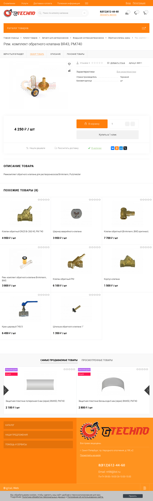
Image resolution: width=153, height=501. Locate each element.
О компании (9, 3)
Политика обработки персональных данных (43, 497)
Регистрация (139, 3)
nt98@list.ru (113, 471)
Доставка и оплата (42, 3)
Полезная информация (68, 3)
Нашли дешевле (35, 148)
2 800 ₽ (61, 407)
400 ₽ (109, 407)
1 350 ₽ (76, 335)
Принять (133, 496)
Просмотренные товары (97, 360)
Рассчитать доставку (67, 148)
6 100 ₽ (76, 287)
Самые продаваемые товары (59, 360)
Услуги (24, 3)
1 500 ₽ (127, 287)
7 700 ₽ (127, 240)
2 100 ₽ (13, 407)
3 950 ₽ (76, 240)
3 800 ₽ (25, 287)
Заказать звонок (108, 15)
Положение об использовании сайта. (85, 497)
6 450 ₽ (25, 335)
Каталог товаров (76, 28)
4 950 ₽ (25, 240)
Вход (128, 3)
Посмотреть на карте (90, 455)
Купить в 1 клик (107, 134)
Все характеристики (126, 72)
